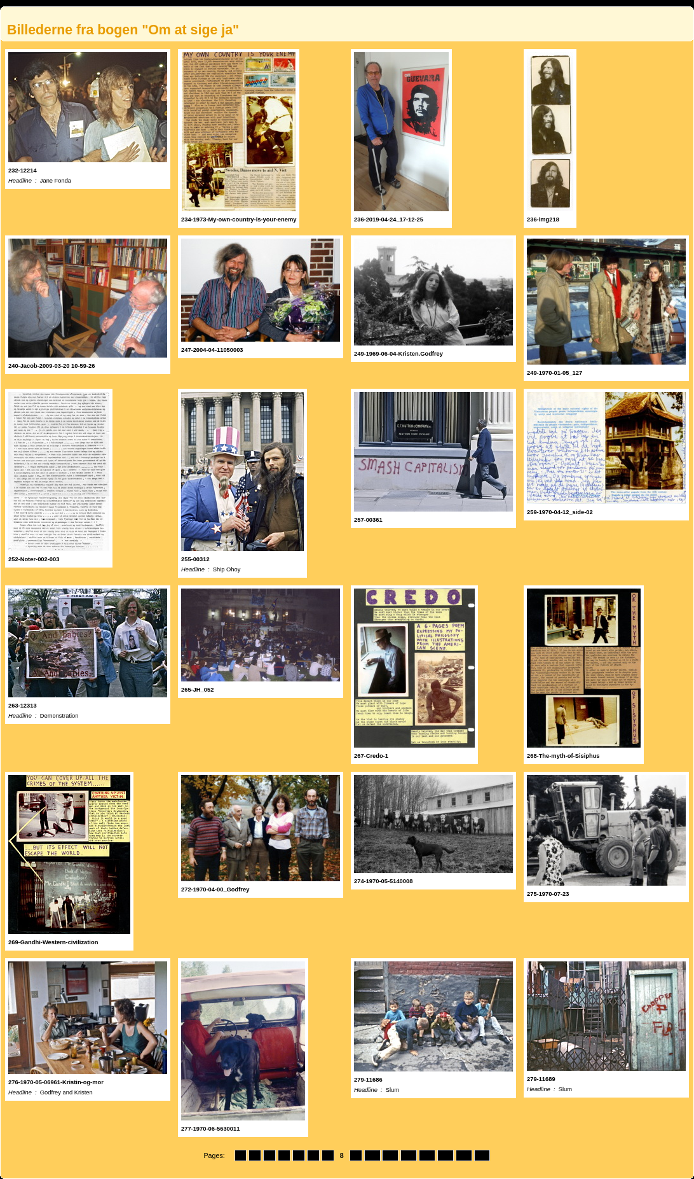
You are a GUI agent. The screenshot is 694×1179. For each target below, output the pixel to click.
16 (482, 1155)
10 (372, 1155)
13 (427, 1155)
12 (408, 1155)
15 (464, 1155)
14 (445, 1155)
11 (390, 1155)
